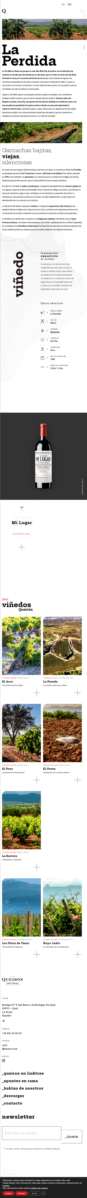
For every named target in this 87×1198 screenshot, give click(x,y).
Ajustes (35, 1193)
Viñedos (84, 24)
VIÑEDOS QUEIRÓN (84, 35)
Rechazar (22, 1193)
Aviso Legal (6, 1171)
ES (63, 4)
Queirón (84, 47)
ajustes (9, 1186)
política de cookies (41, 1188)
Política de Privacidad (11, 1174)
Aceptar (8, 1193)
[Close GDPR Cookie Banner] (44, 1193)
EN (69, 4)
